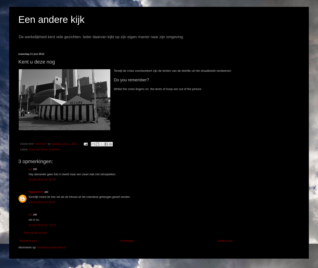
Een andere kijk (51, 19)
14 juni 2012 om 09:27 (42, 202)
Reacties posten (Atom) (51, 247)
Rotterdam (54, 149)
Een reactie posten (35, 232)
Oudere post (224, 240)
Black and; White (38, 149)
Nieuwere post (28, 240)
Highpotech (36, 192)
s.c (30, 169)
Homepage (127, 240)
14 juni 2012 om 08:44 (42, 179)
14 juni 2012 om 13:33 (42, 225)
